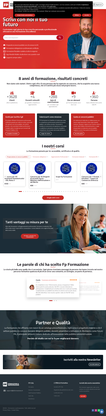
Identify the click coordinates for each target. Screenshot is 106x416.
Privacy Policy (6, 410)
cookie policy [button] (52, 6)
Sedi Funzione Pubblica (34, 393)
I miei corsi (57, 395)
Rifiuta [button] (77, 15)
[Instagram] (96, 410)
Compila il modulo (12, 133)
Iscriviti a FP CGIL (58, 387)
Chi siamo (31, 387)
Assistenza (31, 398)
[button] (20, 191)
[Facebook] (93, 410)
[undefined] (5, 176)
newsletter (86, 391)
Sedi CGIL (30, 396)
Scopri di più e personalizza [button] (24, 15)
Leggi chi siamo (45, 133)
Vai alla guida (79, 133)
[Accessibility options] (102, 412)
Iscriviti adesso (94, 364)
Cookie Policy (15, 410)
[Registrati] (97, 4)
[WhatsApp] (99, 410)
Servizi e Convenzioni (34, 390)
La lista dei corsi (58, 392)
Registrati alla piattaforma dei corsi (63, 390)
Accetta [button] (87, 15)
